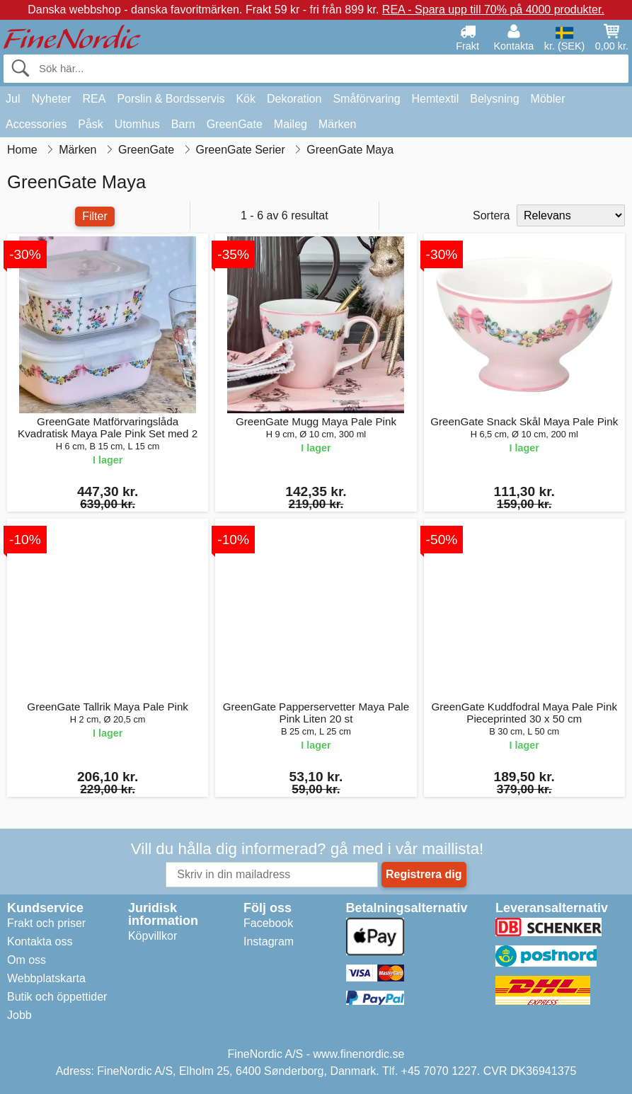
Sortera (491, 215)
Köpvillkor (152, 936)
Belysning (494, 99)
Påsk (90, 124)
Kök (245, 99)
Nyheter (51, 99)
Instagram (268, 941)
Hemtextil (435, 99)
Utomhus (137, 124)
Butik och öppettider (57, 997)
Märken (337, 124)
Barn (183, 124)
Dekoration (294, 99)
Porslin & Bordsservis (170, 99)
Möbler (548, 99)
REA (93, 99)
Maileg (290, 124)
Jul (13, 99)
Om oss (26, 960)
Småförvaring (366, 99)
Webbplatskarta (46, 978)
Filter (95, 216)
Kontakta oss (40, 941)
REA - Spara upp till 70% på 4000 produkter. (493, 10)
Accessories (36, 124)
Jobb (19, 1015)
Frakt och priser (46, 923)
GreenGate (235, 124)
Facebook (268, 923)
